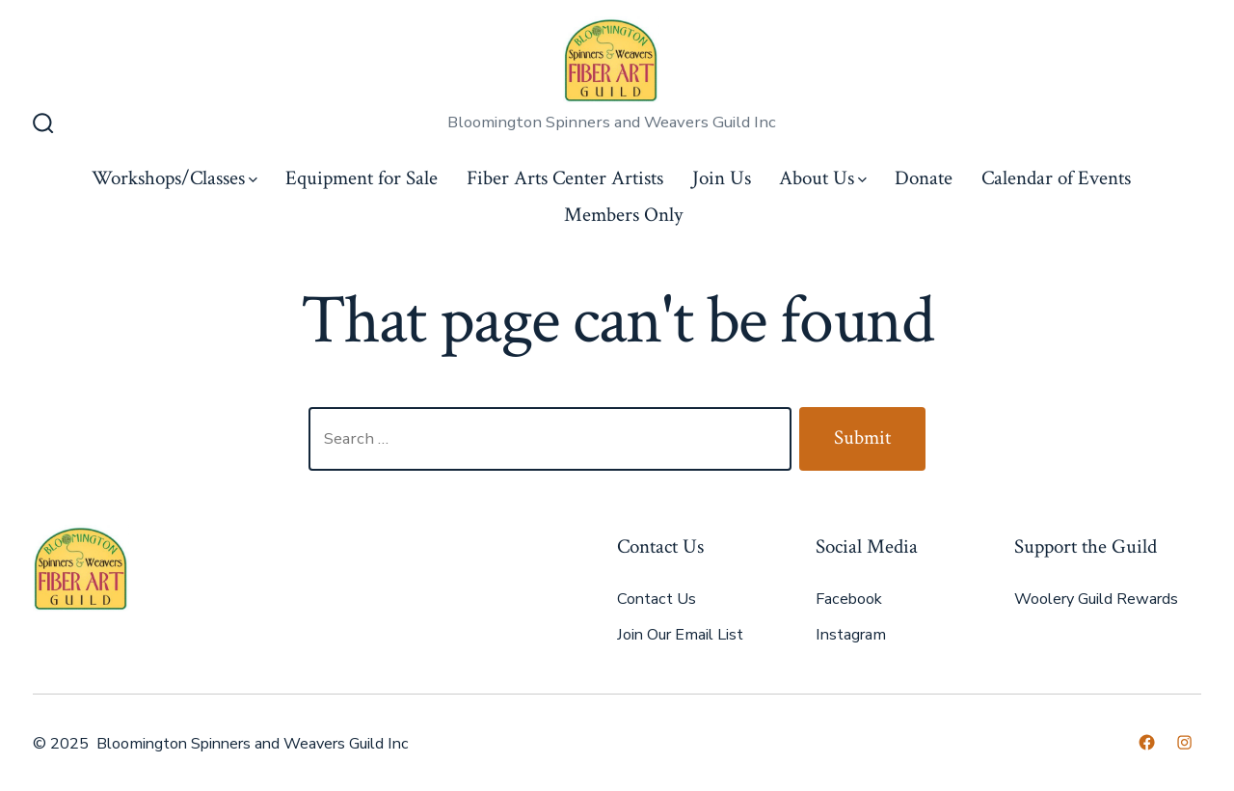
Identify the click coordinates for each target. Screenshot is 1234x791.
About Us (823, 178)
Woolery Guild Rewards (1096, 599)
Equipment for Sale (361, 178)
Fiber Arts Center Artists (565, 178)
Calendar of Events (1056, 178)
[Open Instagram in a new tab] (1184, 742)
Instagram (851, 634)
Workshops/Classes (174, 178)
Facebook (849, 599)
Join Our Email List (680, 634)
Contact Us (656, 599)
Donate (923, 178)
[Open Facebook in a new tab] (1147, 742)
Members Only (623, 215)
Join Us (721, 178)
